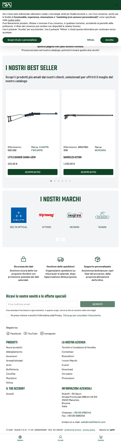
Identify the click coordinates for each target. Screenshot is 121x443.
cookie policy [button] (14, 20)
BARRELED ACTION (72, 157)
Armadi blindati (14, 360)
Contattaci (67, 351)
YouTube (30, 333)
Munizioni (11, 378)
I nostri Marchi (69, 360)
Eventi (65, 364)
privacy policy (89, 430)
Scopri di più (32, 171)
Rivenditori (68, 356)
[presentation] (58, 239)
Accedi (10, 393)
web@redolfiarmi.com (93, 421)
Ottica (9, 382)
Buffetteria (12, 369)
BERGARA (100, 150)
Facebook (13, 333)
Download (67, 369)
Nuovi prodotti (14, 347)
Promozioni (68, 378)
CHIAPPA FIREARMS (40, 148)
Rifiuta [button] (90, 40)
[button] (51, 181)
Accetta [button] (109, 40)
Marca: (35, 146)
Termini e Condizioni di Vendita (79, 347)
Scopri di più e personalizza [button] (22, 40)
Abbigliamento (14, 351)
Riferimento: (15, 146)
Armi (8, 364)
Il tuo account (15, 388)
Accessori (11, 356)
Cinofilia (10, 373)
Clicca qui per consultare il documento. (82, 315)
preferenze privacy (73, 430)
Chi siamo (67, 373)
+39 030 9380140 (82, 412)
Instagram (47, 333)
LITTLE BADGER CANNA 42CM (22, 157)
